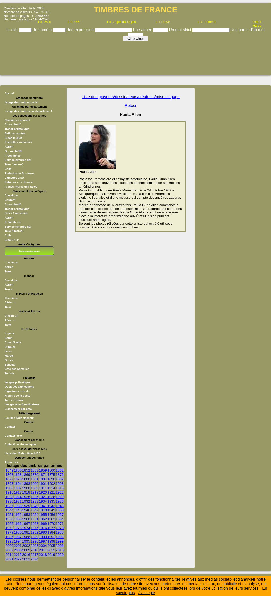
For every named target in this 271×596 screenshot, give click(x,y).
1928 (51, 497)
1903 (60, 484)
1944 (9, 510)
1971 (60, 524)
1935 (51, 501)
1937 (9, 506)
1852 (26, 470)
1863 (9, 475)
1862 (60, 470)
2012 (51, 550)
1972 (9, 528)
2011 (43, 550)
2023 (26, 559)
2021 (9, 559)
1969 (43, 524)
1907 (18, 488)
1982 (34, 532)
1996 (34, 541)
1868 (18, 475)
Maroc (9, 355)
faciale (12, 30)
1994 (18, 541)
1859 (43, 470)
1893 (9, 484)
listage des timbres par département (28, 111)
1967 (26, 524)
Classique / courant (17, 120)
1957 (60, 515)
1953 (26, 515)
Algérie (9, 333)
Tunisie (9, 373)
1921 (51, 492)
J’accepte (146, 593)
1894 (18, 484)
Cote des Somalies (17, 369)
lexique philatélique (17, 382)
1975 (34, 528)
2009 (26, 550)
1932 (26, 501)
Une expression (80, 30)
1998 (51, 541)
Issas (8, 351)
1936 (60, 501)
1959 (18, 519)
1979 (9, 532)
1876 (60, 475)
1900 (34, 484)
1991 (51, 537)
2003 (34, 546)
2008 (18, 550)
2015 (18, 555)
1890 (51, 479)
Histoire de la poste (17, 395)
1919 (34, 492)
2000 (9, 546)
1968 (34, 524)
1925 (26, 497)
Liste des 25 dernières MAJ (22, 453)
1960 (26, 519)
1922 (60, 492)
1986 (9, 537)
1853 (34, 470)
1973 (18, 528)
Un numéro (42, 30)
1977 (51, 528)
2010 (34, 550)
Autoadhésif (13, 124)
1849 (9, 470)
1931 (18, 501)
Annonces (11, 462)
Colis (8, 168)
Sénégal (10, 364)
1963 (51, 519)
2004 (43, 546)
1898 (26, 484)
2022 (18, 559)
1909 (34, 488)
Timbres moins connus (29, 251)
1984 (51, 532)
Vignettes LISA (14, 177)
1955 (43, 515)
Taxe (8, 271)
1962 (43, 519)
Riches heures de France (21, 186)
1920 (43, 492)
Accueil (10, 93)
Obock (9, 360)
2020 (60, 555)
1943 (60, 506)
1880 (26, 479)
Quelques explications (19, 386)
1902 (51, 484)
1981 (26, 532)
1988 (26, 537)
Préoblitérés (13, 155)
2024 (34, 559)
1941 (43, 506)
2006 (60, 546)
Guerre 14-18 (13, 151)
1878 (18, 479)
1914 (51, 488)
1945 (18, 510)
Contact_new (13, 435)
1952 (18, 515)
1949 (51, 510)
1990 (43, 537)
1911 (43, 488)
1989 (34, 537)
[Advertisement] (135, 56)
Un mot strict (180, 30)
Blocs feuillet (13, 137)
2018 (43, 555)
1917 (18, 492)
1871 (43, 475)
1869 (26, 475)
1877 (9, 479)
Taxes (8, 289)
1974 (26, 528)
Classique (11, 195)
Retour (130, 106)
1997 (43, 541)
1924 (18, 497)
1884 (43, 479)
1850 (18, 470)
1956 (51, 515)
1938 (18, 506)
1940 (34, 506)
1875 (51, 475)
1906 (9, 488)
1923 (9, 497)
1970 (51, 524)
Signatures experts (17, 391)
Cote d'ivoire (13, 342)
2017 (34, 555)
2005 (51, 546)
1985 (60, 532)
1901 (43, 484)
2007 (9, 550)
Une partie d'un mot (247, 30)
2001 (18, 546)
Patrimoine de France (19, 182)
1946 (26, 510)
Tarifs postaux (14, 400)
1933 (34, 501)
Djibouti (10, 346)
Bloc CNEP (12, 239)
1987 (18, 537)
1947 (34, 510)
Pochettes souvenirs (18, 142)
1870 (34, 475)
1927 (43, 497)
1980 (18, 532)
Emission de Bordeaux (19, 173)
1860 (51, 470)
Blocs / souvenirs (16, 213)
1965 (9, 524)
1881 (34, 479)
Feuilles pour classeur (19, 417)
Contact (10, 426)
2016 (26, 555)
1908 (26, 488)
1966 (18, 524)
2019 (51, 555)
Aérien (9, 146)
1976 (43, 528)
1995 (26, 541)
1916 (9, 492)
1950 (60, 510)
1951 (9, 515)
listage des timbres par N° (22, 102)
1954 (34, 515)
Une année (143, 30)
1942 (51, 506)
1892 (60, 479)
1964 (60, 519)
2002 (26, 546)
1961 (34, 519)
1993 (9, 541)
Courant (10, 199)
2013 (60, 550)
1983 (43, 532)
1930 (9, 501)
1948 (43, 510)
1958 (9, 519)
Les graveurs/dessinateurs (22, 404)
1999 (60, 541)
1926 (34, 497)
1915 (60, 488)
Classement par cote (18, 408)
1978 (60, 528)
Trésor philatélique (17, 128)
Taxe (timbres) (14, 164)
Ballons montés (15, 133)
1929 (60, 497)
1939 (26, 506)
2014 (9, 555)
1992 (60, 537)
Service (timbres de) (18, 159)
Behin (8, 337)
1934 (43, 501)
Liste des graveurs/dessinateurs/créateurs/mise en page (131, 97)
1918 (26, 492)
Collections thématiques (20, 444)
